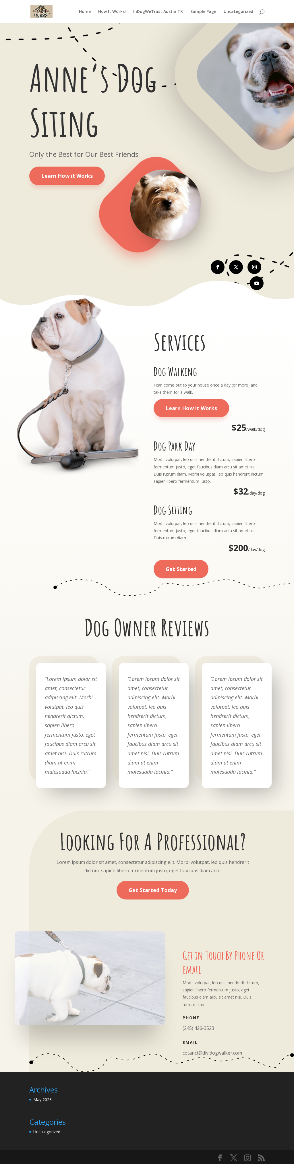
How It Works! (112, 11)
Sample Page (203, 11)
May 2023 (42, 1099)
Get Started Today (153, 890)
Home (85, 11)
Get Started (181, 568)
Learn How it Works (67, 175)
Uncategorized (238, 11)
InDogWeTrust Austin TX (158, 11)
